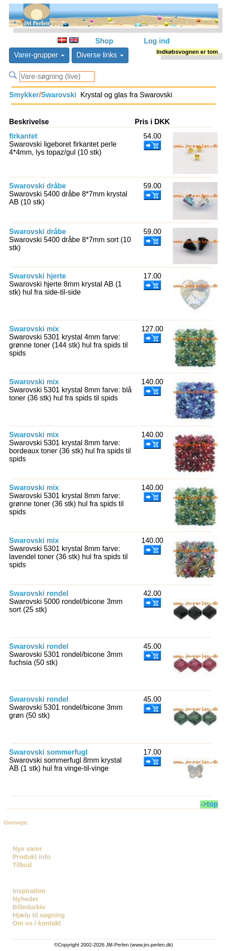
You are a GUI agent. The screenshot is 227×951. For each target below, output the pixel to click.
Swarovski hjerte (37, 276)
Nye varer (27, 848)
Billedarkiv (29, 907)
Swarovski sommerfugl (48, 752)
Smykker (24, 95)
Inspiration (29, 891)
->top (209, 804)
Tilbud (22, 864)
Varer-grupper (39, 55)
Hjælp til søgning (39, 915)
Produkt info (32, 856)
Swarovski (58, 95)
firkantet (23, 136)
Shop (104, 41)
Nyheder (26, 899)
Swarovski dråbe (37, 186)
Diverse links (100, 55)
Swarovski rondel (39, 593)
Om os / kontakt (37, 923)
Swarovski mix (34, 329)
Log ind (157, 41)
